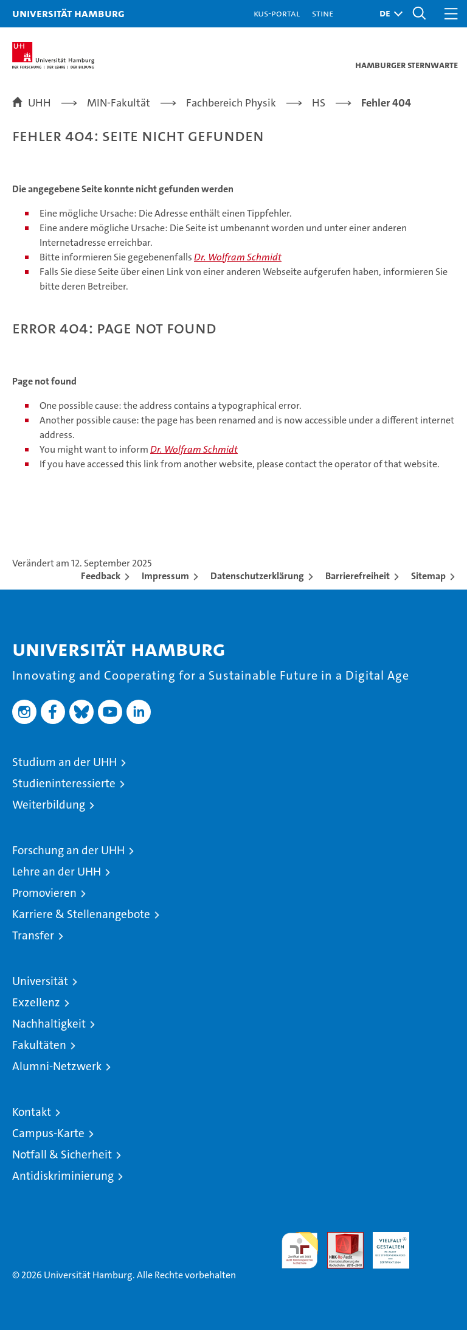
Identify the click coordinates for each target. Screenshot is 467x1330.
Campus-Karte (48, 1133)
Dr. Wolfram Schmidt (238, 257)
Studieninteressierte (64, 783)
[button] (388, 13)
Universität (40, 981)
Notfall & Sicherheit (62, 1154)
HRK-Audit (384, 1245)
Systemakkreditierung (436, 1238)
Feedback (100, 575)
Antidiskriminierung (63, 1175)
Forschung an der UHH (68, 850)
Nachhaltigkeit (49, 1023)
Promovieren (44, 892)
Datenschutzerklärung (257, 575)
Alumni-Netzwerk (57, 1066)
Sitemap (428, 575)
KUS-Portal (277, 13)
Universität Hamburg (68, 13)
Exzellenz (36, 1002)
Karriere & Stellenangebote (81, 914)
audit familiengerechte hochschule (300, 1250)
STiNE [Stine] (322, 13)
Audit (338, 1238)
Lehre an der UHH (56, 871)
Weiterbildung (48, 804)
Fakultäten (39, 1045)
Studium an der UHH (64, 762)
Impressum (165, 575)
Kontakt (31, 1111)
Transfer (33, 935)
